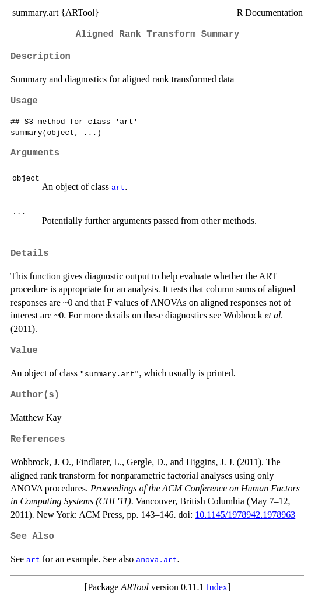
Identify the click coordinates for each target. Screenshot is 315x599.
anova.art (156, 559)
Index (216, 587)
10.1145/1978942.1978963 (245, 515)
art (118, 187)
